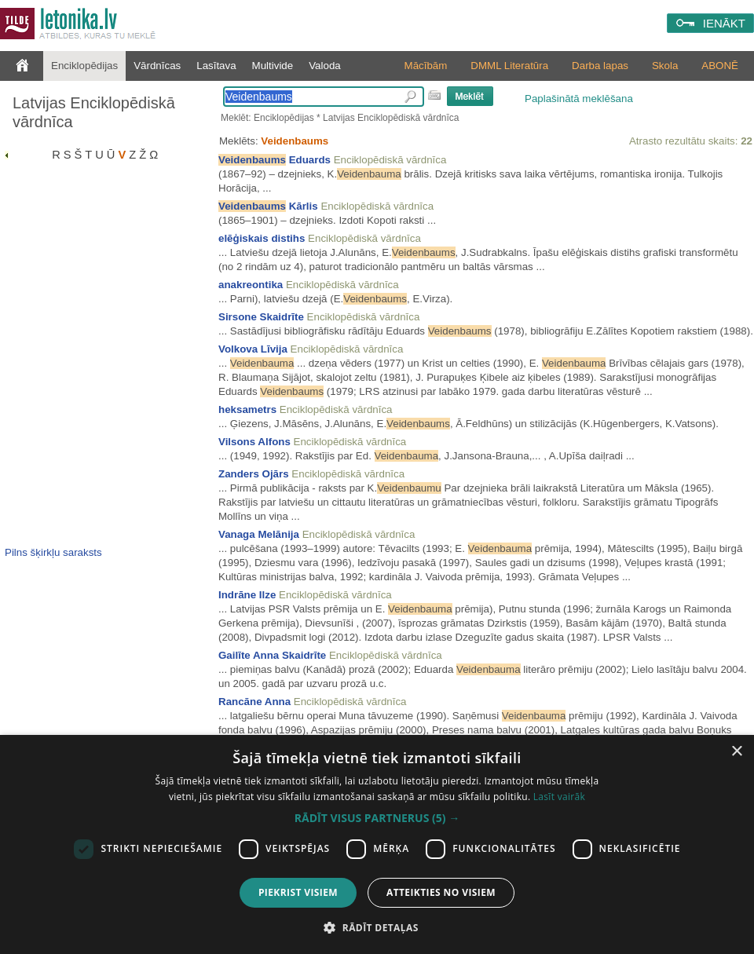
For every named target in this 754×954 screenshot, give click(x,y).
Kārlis (268, 206)
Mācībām (426, 65)
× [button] (736, 752)
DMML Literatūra (509, 65)
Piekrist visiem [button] (298, 892)
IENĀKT (724, 23)
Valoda (325, 65)
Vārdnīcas (157, 65)
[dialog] (377, 844)
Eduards (274, 160)
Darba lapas (600, 65)
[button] (377, 818)
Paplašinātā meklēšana (579, 98)
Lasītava (216, 65)
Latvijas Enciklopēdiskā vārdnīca (94, 112)
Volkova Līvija (252, 349)
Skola (665, 65)
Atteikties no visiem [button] (441, 892)
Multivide (273, 65)
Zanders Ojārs (253, 474)
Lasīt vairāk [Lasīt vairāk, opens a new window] (559, 796)
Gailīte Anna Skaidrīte (272, 655)
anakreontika (250, 285)
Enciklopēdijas (84, 65)
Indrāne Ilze (247, 595)
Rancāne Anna (254, 701)
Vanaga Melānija (258, 534)
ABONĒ (719, 65)
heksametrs (247, 409)
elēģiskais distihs (261, 238)
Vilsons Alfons (254, 442)
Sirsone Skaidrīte (261, 317)
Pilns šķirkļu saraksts (53, 552)
